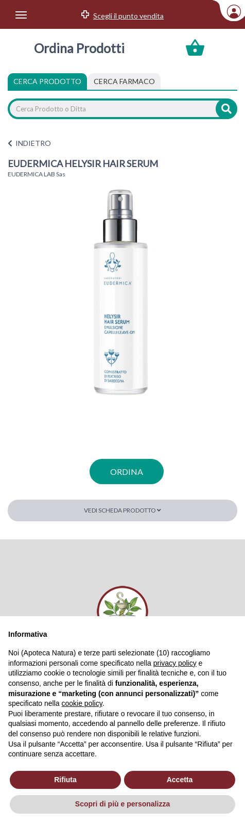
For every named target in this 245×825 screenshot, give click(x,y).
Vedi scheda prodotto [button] (122, 510)
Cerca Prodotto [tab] (47, 81)
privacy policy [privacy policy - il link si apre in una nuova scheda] (175, 663)
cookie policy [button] (82, 703)
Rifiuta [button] (65, 780)
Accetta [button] (180, 780)
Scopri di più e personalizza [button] (122, 804)
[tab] (124, 81)
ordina (126, 471)
